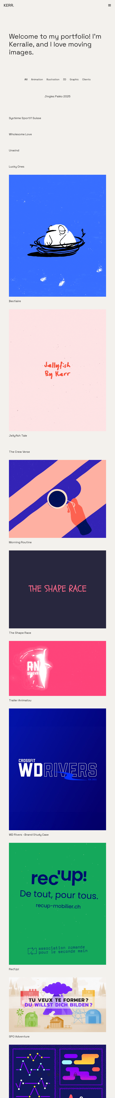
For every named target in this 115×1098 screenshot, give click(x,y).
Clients (86, 79)
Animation (37, 79)
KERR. (9, 5)
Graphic (74, 79)
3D (64, 79)
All (26, 79)
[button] (109, 5)
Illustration (53, 79)
